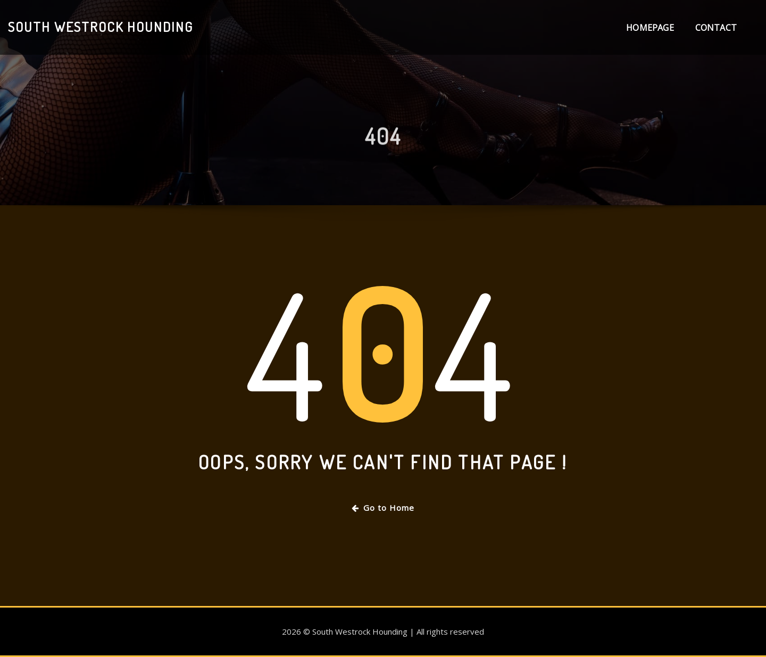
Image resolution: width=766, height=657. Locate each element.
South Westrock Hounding (100, 26)
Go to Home (383, 507)
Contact (716, 27)
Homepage (649, 27)
